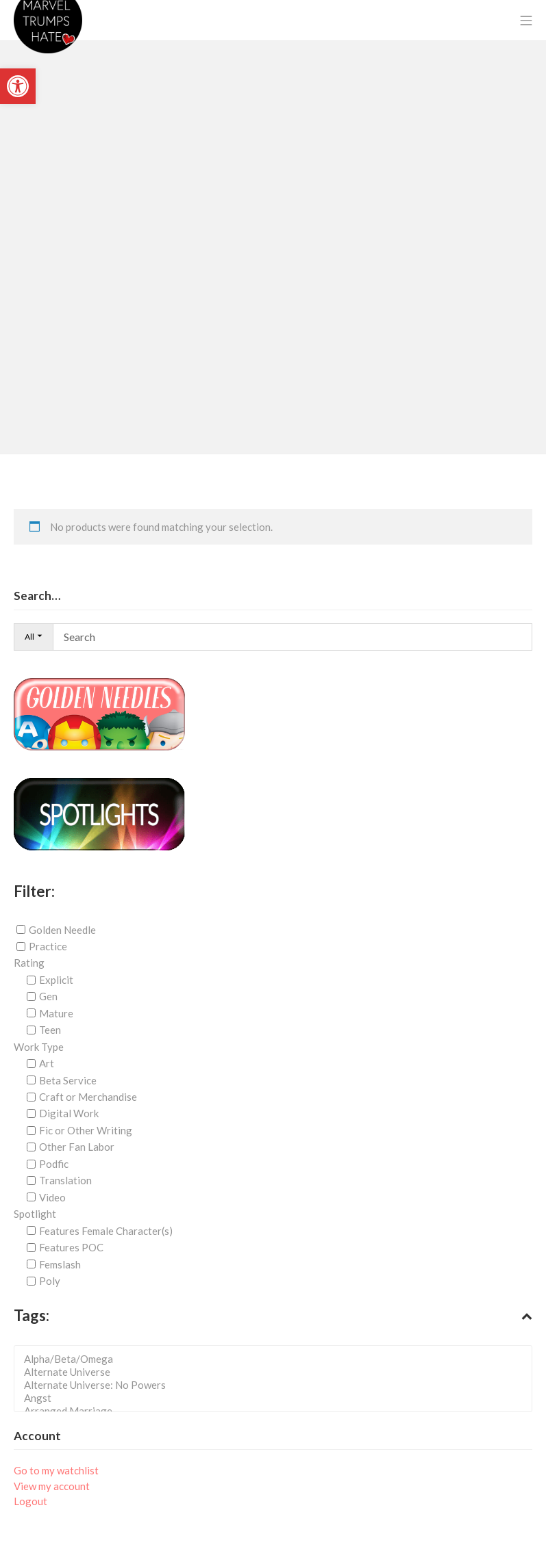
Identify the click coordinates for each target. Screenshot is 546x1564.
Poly (49, 1281)
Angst (277, 1398)
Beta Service (68, 1080)
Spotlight (35, 1214)
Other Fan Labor (76, 1147)
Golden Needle (62, 929)
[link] (18, 86)
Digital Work (69, 1113)
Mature (56, 1013)
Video (52, 1197)
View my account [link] (52, 1486)
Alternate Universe (277, 1372)
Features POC (71, 1247)
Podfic (54, 1164)
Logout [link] (30, 1501)
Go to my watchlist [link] (56, 1470)
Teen (50, 1030)
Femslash (60, 1264)
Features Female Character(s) (106, 1231)
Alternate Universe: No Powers (277, 1385)
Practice (48, 946)
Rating (29, 962)
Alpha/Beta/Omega (277, 1359)
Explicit (56, 980)
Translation (65, 1180)
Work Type (39, 1047)
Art (46, 1063)
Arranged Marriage (277, 1411)
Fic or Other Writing (85, 1130)
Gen (48, 996)
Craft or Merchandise (88, 1097)
